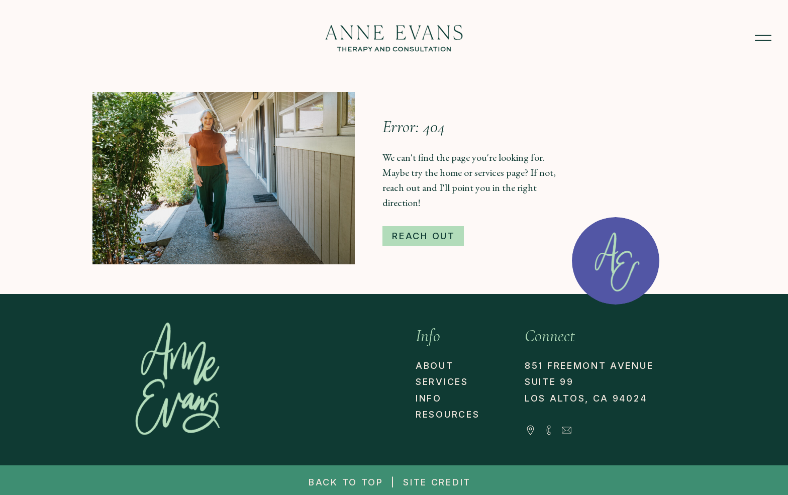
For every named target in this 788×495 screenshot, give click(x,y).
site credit (437, 482)
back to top (346, 482)
